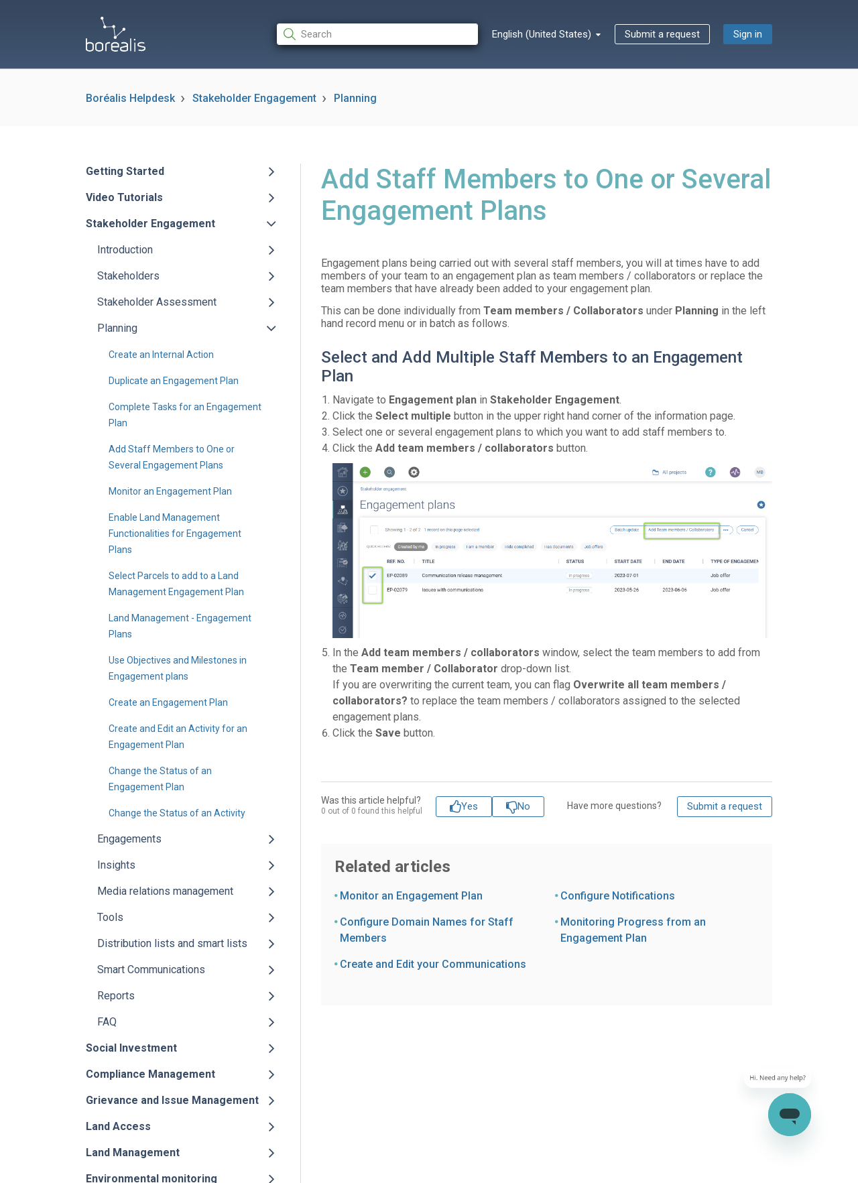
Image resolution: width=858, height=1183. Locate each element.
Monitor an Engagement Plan (170, 491)
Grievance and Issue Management (172, 1100)
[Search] (377, 34)
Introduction (125, 249)
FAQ (107, 1021)
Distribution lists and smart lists (172, 943)
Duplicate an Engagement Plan (174, 380)
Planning (355, 98)
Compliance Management (150, 1074)
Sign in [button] (747, 34)
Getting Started (125, 171)
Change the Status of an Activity (177, 813)
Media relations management (165, 891)
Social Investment (131, 1048)
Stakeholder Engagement (254, 98)
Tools (110, 917)
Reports (116, 995)
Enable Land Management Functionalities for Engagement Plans (175, 533)
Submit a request (662, 34)
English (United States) (543, 34)
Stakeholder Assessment (157, 302)
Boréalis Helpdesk (130, 98)
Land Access (118, 1126)
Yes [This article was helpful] (469, 806)
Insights (116, 865)
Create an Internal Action (161, 354)
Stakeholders (128, 275)
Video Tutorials (124, 197)
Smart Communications (151, 969)
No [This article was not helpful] (523, 806)
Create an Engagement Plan (168, 702)
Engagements (129, 838)
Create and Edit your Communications (433, 964)
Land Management (133, 1152)
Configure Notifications (617, 895)
